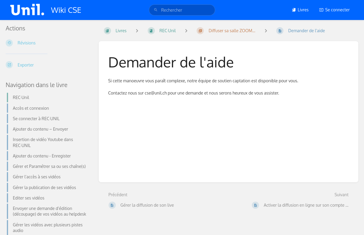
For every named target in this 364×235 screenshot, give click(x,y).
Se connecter (334, 9)
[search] (182, 10)
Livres (300, 9)
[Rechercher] (156, 10)
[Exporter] (47, 65)
